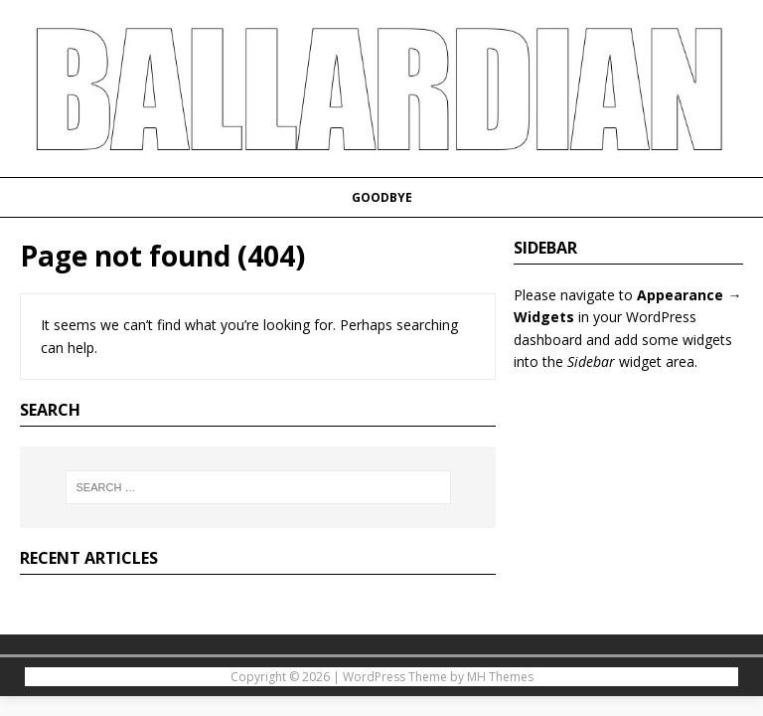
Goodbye (382, 197)
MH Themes (500, 676)
